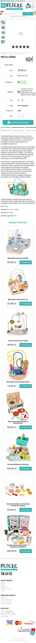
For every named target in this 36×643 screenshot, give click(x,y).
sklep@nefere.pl (20, 1)
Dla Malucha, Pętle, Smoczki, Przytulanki (22, 52)
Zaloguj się (33, 3)
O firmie (3, 583)
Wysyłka (3, 585)
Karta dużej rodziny (6, 588)
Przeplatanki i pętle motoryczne (8, 54)
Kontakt (3, 590)
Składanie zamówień (6, 603)
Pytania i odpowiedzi (6, 600)
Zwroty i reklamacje (6, 602)
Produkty (10, 52)
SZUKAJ (28, 14)
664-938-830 (8, 611)
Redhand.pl (23, 640)
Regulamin (3, 587)
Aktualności (4, 598)
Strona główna (4, 52)
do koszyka (25, 262)
